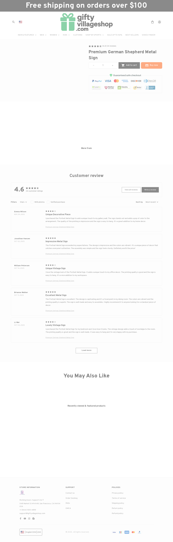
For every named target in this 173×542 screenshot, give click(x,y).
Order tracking (71, 498)
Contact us (70, 493)
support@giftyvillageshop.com (32, 513)
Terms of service (119, 498)
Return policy (117, 508)
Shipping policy (118, 503)
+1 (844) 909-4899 (27, 510)
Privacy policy (117, 493)
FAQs (68, 503)
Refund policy (117, 513)
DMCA (68, 508)
